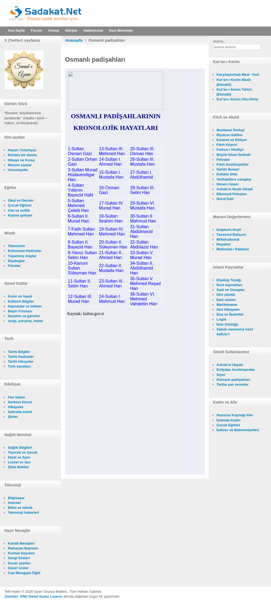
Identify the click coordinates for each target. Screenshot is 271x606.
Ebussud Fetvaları (232, 194)
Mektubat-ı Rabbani (233, 249)
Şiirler (13, 417)
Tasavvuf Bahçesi (231, 234)
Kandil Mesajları (21, 543)
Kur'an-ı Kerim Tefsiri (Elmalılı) (234, 91)
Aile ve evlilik (19, 210)
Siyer (221, 375)
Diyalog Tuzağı (229, 280)
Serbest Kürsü (20, 402)
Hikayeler (16, 407)
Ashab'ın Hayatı (230, 365)
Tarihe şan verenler (233, 384)
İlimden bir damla (22, 155)
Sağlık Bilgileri (20, 448)
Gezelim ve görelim (24, 316)
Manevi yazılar (20, 165)
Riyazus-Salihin (230, 135)
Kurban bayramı (21, 553)
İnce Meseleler (121, 30)
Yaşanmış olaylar (22, 256)
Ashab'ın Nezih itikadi (235, 189)
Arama (53, 30)
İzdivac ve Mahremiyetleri (238, 430)
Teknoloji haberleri (23, 512)
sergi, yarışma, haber (25, 321)
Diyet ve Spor (19, 457)
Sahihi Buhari (228, 169)
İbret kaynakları (229, 285)
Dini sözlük (226, 295)
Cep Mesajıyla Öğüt (24, 573)
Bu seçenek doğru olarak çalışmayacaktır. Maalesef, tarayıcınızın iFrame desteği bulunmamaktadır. (135, 271)
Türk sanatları (19, 366)
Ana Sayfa (16, 30)
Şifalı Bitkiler (18, 467)
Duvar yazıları (19, 563)
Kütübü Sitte (227, 174)
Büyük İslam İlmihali (233, 155)
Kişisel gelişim (20, 215)
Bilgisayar (16, 498)
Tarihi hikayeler (20, 361)
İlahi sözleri (226, 300)
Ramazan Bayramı (23, 548)
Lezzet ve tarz (19, 462)
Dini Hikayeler (228, 309)
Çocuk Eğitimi (19, 205)
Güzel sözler (18, 568)
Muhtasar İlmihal (230, 130)
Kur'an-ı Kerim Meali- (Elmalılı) (234, 82)
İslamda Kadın (228, 420)
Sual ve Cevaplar (231, 290)
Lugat (221, 319)
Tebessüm (16, 246)
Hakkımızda (93, 30)
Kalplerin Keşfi (229, 230)
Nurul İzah (225, 199)
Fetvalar (223, 160)
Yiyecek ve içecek (22, 452)
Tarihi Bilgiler (19, 352)
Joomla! (11, 596)
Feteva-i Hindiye (230, 150)
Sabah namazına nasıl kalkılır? (235, 331)
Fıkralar (14, 266)
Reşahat (223, 244)
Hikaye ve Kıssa (21, 160)
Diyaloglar (16, 261)
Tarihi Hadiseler (21, 357)
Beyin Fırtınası (20, 311)
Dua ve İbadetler (230, 314)
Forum (36, 30)
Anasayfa (74, 40)
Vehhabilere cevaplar (234, 179)
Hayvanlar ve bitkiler (25, 306)
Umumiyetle (18, 170)
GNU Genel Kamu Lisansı (41, 596)
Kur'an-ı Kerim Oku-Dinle (237, 99)
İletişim (71, 30)
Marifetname (227, 305)
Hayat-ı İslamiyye (22, 150)
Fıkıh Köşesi (227, 145)
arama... (219, 41)
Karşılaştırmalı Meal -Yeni (238, 75)
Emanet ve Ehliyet (232, 140)
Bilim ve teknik (20, 508)
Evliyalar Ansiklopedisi (236, 370)
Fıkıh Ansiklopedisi (233, 164)
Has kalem (16, 397)
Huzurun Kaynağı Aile (235, 415)
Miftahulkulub (228, 239)
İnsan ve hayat (20, 296)
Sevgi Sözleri (19, 558)
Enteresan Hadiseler (25, 251)
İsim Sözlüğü (227, 324)
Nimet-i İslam (227, 184)
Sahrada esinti (20, 412)
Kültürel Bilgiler (21, 301)
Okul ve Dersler (21, 200)
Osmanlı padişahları (233, 380)
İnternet (14, 503)
